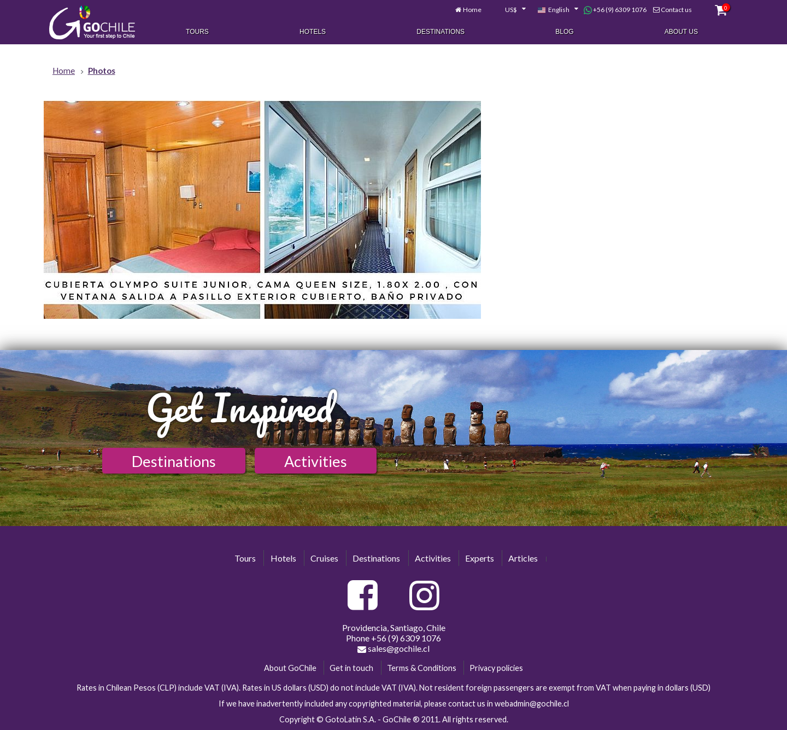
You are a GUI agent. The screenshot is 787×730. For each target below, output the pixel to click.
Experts (479, 558)
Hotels (312, 32)
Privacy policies (496, 668)
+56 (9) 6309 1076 (615, 9)
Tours (197, 32)
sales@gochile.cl (393, 648)
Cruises (324, 558)
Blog (564, 32)
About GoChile (290, 668)
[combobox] (509, 10)
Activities (315, 461)
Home (472, 9)
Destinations (440, 32)
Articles (523, 558)
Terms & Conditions (421, 668)
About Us (681, 32)
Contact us (676, 9)
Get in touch (351, 668)
